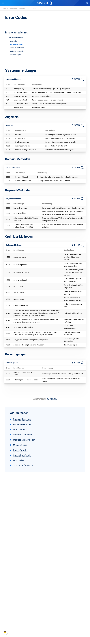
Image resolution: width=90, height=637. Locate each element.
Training (45, 577)
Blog (45, 585)
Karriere (45, 527)
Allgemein (13, 41)
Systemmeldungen (15, 37)
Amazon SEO (45, 558)
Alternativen (45, 596)
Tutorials (45, 592)
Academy (45, 581)
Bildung (45, 531)
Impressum (45, 539)
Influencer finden (45, 562)
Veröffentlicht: (39, 399)
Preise (45, 550)
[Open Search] (87, 3)
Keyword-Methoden (17, 48)
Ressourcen (45, 569)
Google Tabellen (20, 450)
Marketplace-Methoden (24, 440)
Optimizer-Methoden (17, 51)
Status (45, 627)
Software (45, 546)
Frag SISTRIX (45, 574)
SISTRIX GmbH (45, 519)
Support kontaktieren (45, 623)
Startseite (6, 8)
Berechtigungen (15, 55)
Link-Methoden (20, 429)
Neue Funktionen (45, 615)
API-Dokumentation (18, 8)
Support (45, 607)
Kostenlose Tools (45, 589)
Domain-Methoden (16, 44)
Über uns (45, 524)
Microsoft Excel (20, 445)
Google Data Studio (22, 455)
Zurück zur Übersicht (23, 465)
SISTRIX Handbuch (45, 612)
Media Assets (45, 600)
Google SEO (45, 554)
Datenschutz (45, 535)
